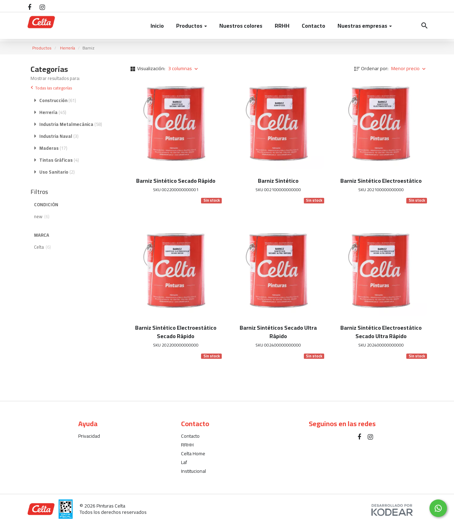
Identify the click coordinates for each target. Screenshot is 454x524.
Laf (184, 462)
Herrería (67, 48)
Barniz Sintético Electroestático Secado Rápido (175, 331)
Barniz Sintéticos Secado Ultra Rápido (278, 331)
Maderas (53, 148)
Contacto (313, 25)
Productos (191, 25)
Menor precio (409, 68)
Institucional (193, 471)
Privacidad (89, 436)
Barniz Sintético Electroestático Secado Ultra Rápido (381, 331)
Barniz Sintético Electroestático (381, 180)
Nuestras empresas (365, 25)
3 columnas (183, 68)
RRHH (282, 25)
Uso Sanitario (57, 172)
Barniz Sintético (278, 180)
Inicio (157, 25)
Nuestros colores (240, 25)
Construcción (57, 100)
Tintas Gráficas (59, 160)
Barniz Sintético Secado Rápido (175, 180)
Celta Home (193, 453)
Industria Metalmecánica (70, 124)
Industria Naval (59, 136)
